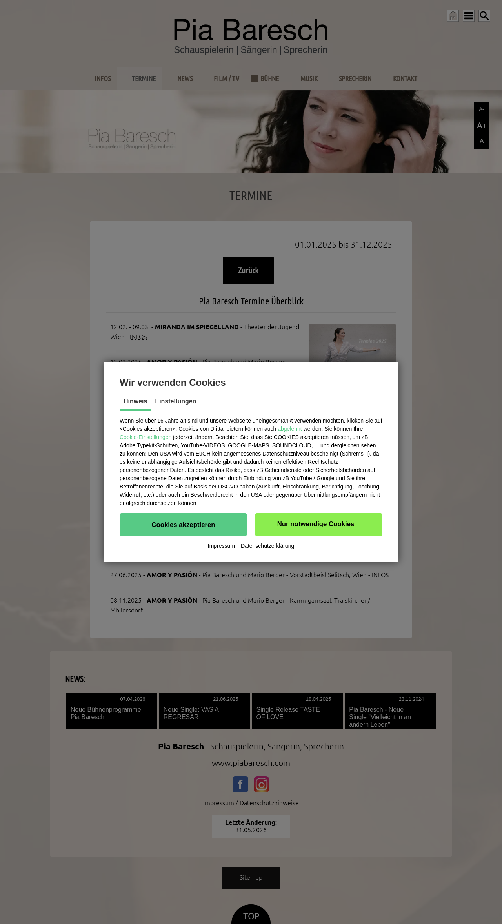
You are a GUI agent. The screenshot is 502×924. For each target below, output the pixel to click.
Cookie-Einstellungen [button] (145, 437)
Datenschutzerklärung (267, 546)
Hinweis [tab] (135, 401)
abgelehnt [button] (290, 429)
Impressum (221, 546)
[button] (183, 524)
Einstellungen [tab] (175, 401)
